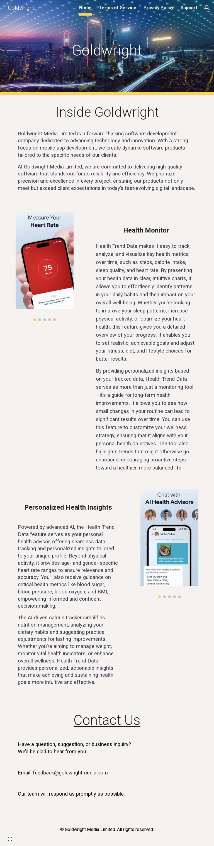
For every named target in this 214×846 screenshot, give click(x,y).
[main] (107, 47)
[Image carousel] (44, 266)
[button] (207, 7)
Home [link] (85, 7)
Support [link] (189, 7)
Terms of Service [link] (117, 7)
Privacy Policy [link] (158, 7)
